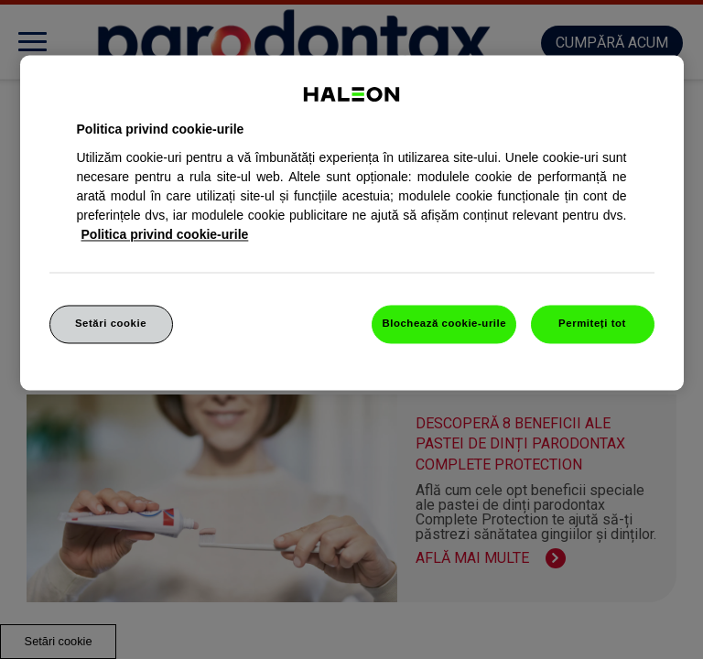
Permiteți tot (592, 323)
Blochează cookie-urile (444, 323)
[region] (352, 222)
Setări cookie (110, 323)
